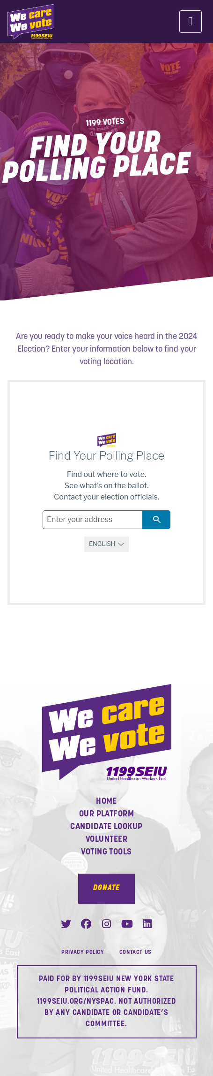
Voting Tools (106, 852)
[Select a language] (106, 544)
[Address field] (92, 519)
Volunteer (106, 839)
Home (106, 801)
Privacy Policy (82, 952)
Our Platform (106, 814)
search (157, 519)
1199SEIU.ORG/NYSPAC (75, 1002)
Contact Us (135, 952)
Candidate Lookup (106, 826)
